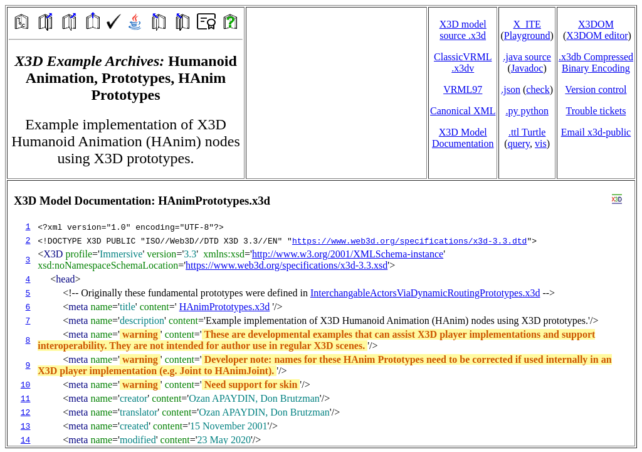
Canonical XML (462, 110)
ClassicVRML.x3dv (463, 62)
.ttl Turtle (527, 132)
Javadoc (527, 68)
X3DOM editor (597, 35)
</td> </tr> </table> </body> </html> (321, 313)
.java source (526, 56)
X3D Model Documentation (463, 138)
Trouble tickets (596, 110)
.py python (526, 110)
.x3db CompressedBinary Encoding (596, 62)
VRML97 (462, 89)
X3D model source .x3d (463, 30)
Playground (527, 35)
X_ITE (526, 24)
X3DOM (596, 24)
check (537, 89)
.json (510, 89)
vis (541, 143)
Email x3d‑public (596, 132)
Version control (595, 89)
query (519, 143)
